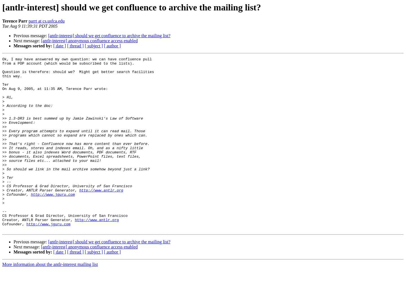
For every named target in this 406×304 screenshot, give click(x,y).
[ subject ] (94, 45)
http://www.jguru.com (53, 222)
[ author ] (112, 45)
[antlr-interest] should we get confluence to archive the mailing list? (109, 35)
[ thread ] (75, 45)
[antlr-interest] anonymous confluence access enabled (89, 40)
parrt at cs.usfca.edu (46, 21)
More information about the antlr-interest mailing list (50, 299)
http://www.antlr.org (101, 217)
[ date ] (59, 45)
